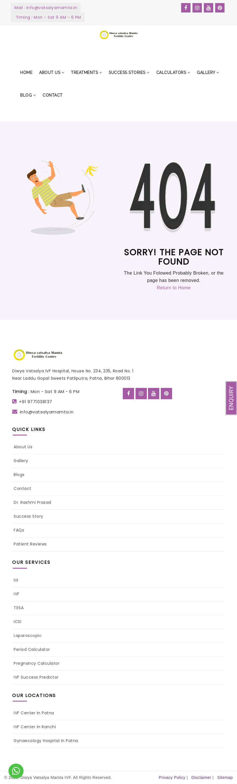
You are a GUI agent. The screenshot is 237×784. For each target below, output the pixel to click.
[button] (51, 72)
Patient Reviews (30, 544)
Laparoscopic (28, 635)
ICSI (17, 621)
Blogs (19, 474)
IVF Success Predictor (36, 677)
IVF (17, 594)
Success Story (28, 516)
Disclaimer (201, 777)
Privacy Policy (172, 777)
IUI (16, 580)
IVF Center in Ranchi (35, 727)
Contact (22, 488)
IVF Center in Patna (34, 713)
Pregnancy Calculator (37, 663)
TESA (19, 608)
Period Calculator (32, 649)
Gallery (21, 461)
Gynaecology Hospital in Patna (46, 740)
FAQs (19, 530)
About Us (23, 447)
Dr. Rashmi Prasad (32, 502)
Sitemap (225, 777)
